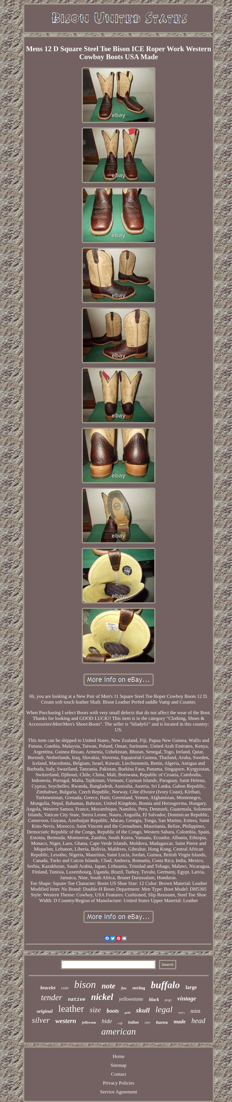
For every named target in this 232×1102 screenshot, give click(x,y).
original (45, 1011)
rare (147, 1022)
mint (196, 1011)
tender (51, 997)
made (180, 1021)
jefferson (89, 1022)
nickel (102, 997)
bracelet (48, 987)
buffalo (165, 985)
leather (71, 1009)
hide (107, 1021)
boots (113, 1011)
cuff (120, 1023)
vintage (186, 998)
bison (85, 984)
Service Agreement (118, 1092)
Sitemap (119, 1065)
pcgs (168, 1000)
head (198, 1020)
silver (41, 1020)
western (65, 1020)
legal (164, 1009)
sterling (138, 988)
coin (65, 988)
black (154, 999)
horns (162, 1022)
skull (143, 1010)
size (95, 1010)
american (118, 1031)
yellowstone (131, 999)
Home (119, 1056)
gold (127, 1012)
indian (133, 1022)
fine (124, 988)
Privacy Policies (118, 1083)
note (108, 986)
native (76, 999)
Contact (118, 1074)
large (191, 987)
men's (181, 1012)
